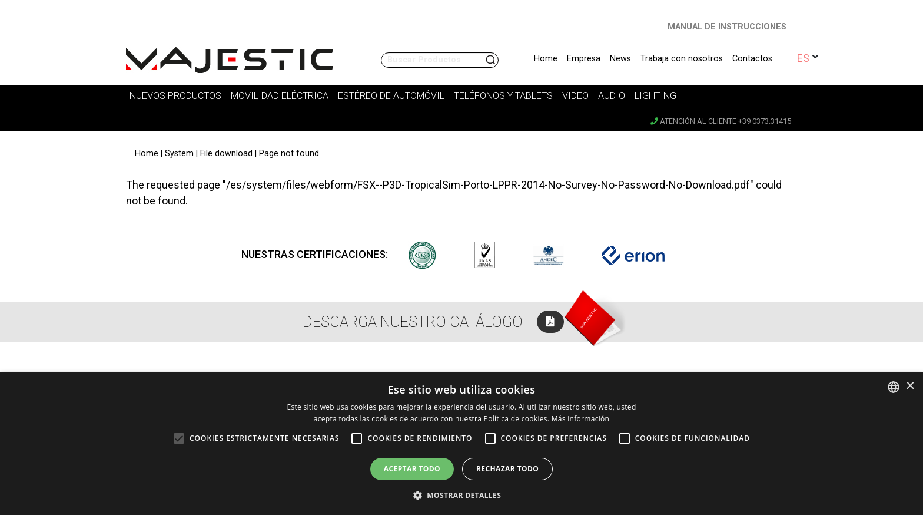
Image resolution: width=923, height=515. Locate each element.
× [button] (909, 386)
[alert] (461, 443)
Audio (611, 95)
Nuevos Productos (175, 95)
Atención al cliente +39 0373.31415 (720, 121)
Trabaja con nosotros (681, 59)
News (620, 59)
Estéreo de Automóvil (391, 95)
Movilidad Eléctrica (279, 95)
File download (226, 153)
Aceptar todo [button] (412, 469)
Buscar (491, 60)
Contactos (752, 59)
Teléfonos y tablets (503, 95)
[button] (461, 495)
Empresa (583, 59)
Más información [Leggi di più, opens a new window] (580, 419)
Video (575, 95)
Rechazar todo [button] (507, 469)
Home (545, 59)
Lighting (655, 95)
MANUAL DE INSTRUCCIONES (727, 27)
